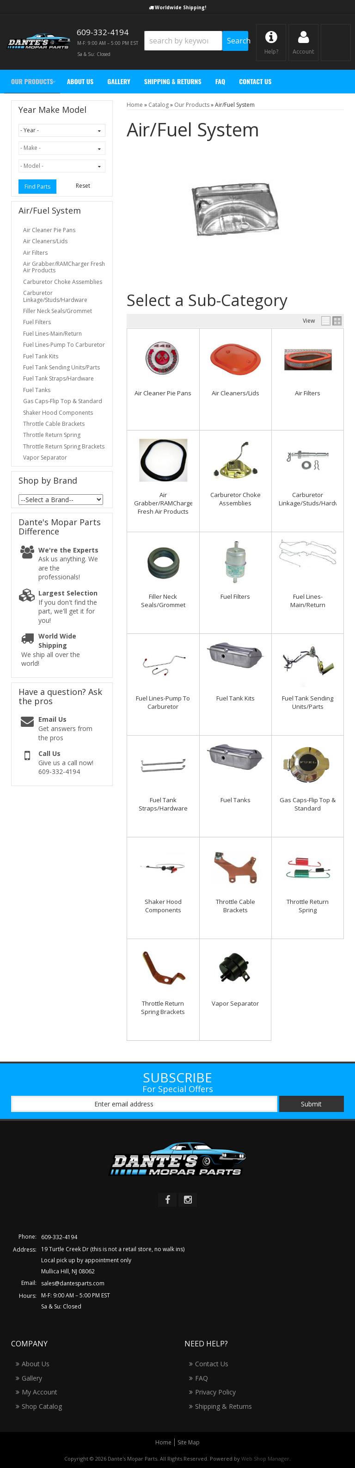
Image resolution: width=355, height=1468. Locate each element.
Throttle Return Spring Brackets (163, 1007)
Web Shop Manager (265, 1458)
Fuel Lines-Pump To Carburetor (163, 702)
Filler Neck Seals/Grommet (163, 600)
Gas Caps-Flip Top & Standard (308, 804)
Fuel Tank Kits (235, 698)
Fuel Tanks (235, 800)
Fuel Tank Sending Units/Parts (307, 702)
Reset (83, 186)
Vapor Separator (235, 1003)
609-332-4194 (59, 1237)
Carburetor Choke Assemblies (235, 499)
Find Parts (37, 186)
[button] (196, 41)
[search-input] (183, 40)
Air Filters (307, 393)
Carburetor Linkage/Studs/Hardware (314, 499)
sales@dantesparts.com (72, 1283)
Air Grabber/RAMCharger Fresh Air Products (165, 503)
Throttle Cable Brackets (235, 905)
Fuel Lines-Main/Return (307, 600)
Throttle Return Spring (308, 905)
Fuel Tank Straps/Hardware (163, 804)
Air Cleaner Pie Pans (163, 393)
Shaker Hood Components (163, 905)
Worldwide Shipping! (180, 7)
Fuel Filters (235, 596)
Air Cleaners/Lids (235, 393)
